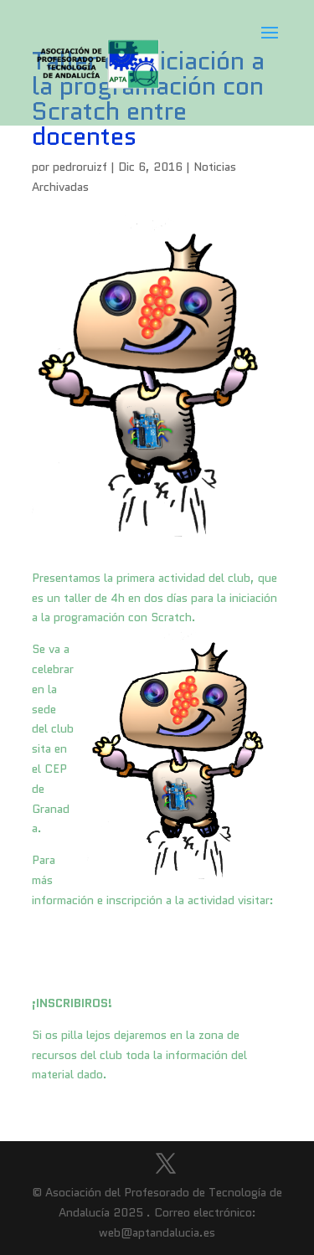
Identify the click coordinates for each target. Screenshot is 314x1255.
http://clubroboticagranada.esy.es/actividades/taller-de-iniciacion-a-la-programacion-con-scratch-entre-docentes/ (156, 951)
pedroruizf (80, 166)
